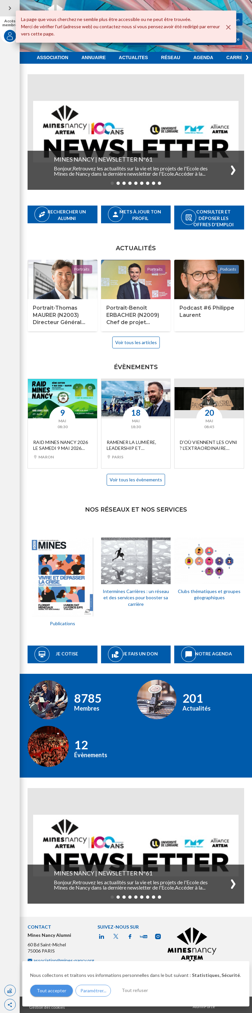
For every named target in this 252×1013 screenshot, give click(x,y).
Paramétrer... (93, 990)
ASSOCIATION (52, 57)
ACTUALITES (133, 57)
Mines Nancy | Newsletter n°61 (103, 159)
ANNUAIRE (93, 57)
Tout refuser (135, 990)
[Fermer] (228, 27)
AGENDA (203, 57)
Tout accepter (51, 990)
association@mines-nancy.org (64, 960)
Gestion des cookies (47, 1007)
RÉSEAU (170, 57)
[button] (10, 1004)
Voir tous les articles (136, 342)
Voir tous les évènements (136, 479)
